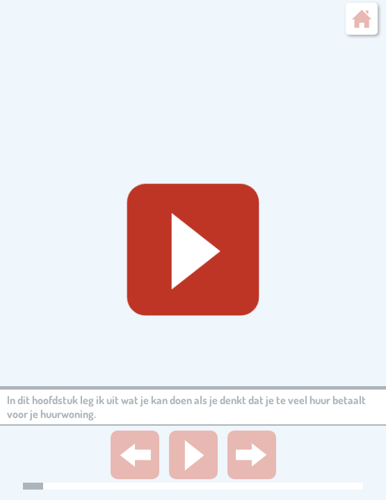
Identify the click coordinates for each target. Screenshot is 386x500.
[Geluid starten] (193, 250)
